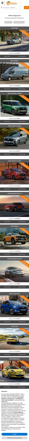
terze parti (3, 404)
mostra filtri (19, 22)
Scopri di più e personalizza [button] (14, 437)
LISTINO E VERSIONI (21, 56)
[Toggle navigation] (2, 3)
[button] (27, 391)
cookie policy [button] (4, 401)
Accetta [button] (14, 434)
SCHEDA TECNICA (7, 56)
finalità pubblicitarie (18, 412)
